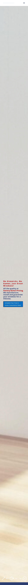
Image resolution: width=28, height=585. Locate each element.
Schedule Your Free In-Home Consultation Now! (13, 304)
